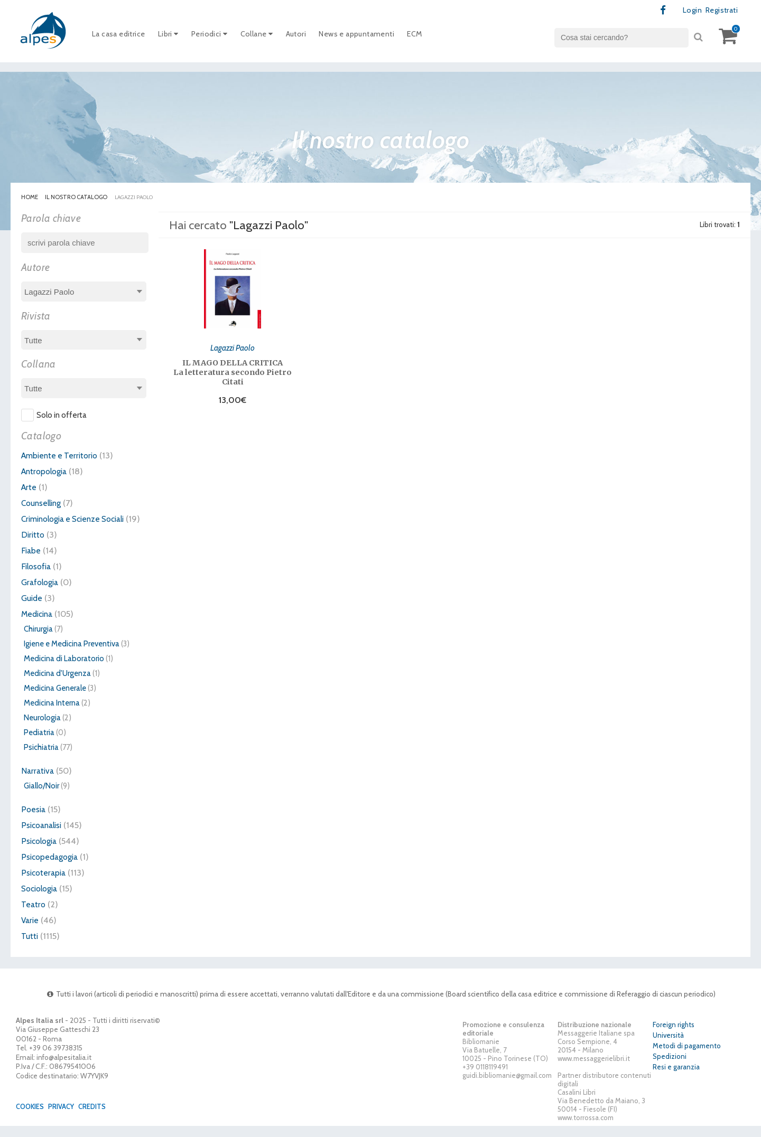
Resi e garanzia (676, 1078)
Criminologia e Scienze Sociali (79, 519)
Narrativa (38, 781)
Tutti (30, 947)
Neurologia (42, 729)
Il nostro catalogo (76, 197)
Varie (30, 931)
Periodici (217, 36)
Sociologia (41, 899)
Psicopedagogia (51, 867)
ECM (437, 36)
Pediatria (39, 743)
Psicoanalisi (43, 836)
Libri (173, 36)
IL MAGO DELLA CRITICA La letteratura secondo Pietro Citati (232, 371)
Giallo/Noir (41, 797)
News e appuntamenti (374, 36)
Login (688, 10)
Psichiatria (41, 758)
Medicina (38, 624)
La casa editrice (120, 36)
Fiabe (31, 561)
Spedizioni (669, 1068)
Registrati (719, 10)
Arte (29, 487)
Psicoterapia (44, 883)
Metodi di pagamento (687, 1057)
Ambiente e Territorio (62, 455)
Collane (267, 36)
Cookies (31, 1117)
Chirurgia (38, 640)
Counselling (43, 503)
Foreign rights (673, 1036)
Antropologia (46, 471)
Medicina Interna (52, 714)
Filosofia (37, 577)
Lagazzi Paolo (233, 346)
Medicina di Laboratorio (64, 669)
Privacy (65, 1117)
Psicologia (40, 852)
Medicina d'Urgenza (57, 684)
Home (29, 197)
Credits (98, 1117)
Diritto (33, 545)
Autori (309, 36)
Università (668, 1046)
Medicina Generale (55, 699)
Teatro (34, 915)
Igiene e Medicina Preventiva (71, 655)
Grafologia (41, 593)
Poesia (34, 820)
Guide (32, 609)
